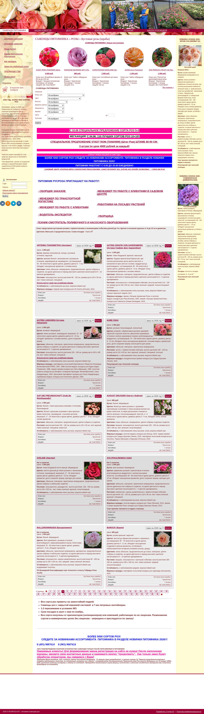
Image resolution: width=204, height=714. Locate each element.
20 (141, 591)
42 (121, 594)
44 (132, 594)
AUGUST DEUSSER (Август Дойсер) (125, 395)
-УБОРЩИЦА (106, 216)
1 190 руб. (134, 74)
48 (152, 594)
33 (75, 594)
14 (110, 591)
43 (126, 594)
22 (151, 591)
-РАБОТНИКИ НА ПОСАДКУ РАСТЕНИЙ (121, 204)
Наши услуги (10, 49)
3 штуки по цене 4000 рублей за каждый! (104, 146)
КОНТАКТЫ (100, 30)
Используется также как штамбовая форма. (55, 283)
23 (156, 591)
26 (38, 594)
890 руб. (77, 74)
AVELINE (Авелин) (46, 458)
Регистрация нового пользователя (15, 193)
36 (90, 594)
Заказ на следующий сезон (16, 66)
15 (115, 591)
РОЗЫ (75, 38)
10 (89, 591)
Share (2, 203)
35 (85, 594)
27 (43, 594)
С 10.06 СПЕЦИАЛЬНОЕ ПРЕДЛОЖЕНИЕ (94, 130)
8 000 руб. (49, 74)
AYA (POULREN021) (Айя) (119, 458)
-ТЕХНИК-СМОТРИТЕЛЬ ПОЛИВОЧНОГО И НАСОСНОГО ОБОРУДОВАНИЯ (82, 222)
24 (161, 591)
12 (99, 591)
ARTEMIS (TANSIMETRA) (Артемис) (54, 245)
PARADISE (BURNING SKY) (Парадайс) (77, 70)
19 (136, 591)
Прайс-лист (9, 77)
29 (54, 594)
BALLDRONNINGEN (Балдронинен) (54, 527)
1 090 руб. (162, 74)
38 (101, 594)
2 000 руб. (106, 74)
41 (116, 594)
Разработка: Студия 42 (165, 712)
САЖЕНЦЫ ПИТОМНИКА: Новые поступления (104, 43)
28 (49, 594)
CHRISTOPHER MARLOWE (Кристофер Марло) (105, 70)
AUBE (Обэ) (112, 320)
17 (125, 591)
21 (146, 591)
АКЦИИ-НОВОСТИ (42, 30)
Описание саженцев (13, 44)
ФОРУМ (185, 30)
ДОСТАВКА (71, 30)
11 (94, 591)
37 (95, 594)
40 (111, 594)
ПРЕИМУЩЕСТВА (12, 71)
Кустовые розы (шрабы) (95, 38)
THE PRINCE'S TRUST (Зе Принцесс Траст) (162, 70)
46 (142, 594)
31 (64, 594)
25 (167, 591)
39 (106, 594)
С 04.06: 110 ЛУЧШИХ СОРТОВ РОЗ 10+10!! (113, 136)
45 (137, 594)
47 (147, 594)
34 (80, 594)
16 (120, 591)
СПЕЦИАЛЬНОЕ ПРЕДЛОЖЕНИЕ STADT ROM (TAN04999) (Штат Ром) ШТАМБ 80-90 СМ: (104, 141)
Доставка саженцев (13, 39)
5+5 (137, 130)
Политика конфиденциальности (189, 712)
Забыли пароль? (9, 190)
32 (69, 594)
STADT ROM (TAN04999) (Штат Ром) (49, 70)
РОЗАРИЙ (128, 30)
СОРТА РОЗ (127, 130)
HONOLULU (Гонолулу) (134, 70)
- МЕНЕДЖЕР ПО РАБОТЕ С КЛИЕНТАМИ (63, 207)
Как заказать (10, 61)
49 (157, 594)
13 (104, 591)
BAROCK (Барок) (115, 527)
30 (59, 594)
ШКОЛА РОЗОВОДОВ (157, 30)
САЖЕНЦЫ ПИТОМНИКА (14, 30)
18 (130, 591)
